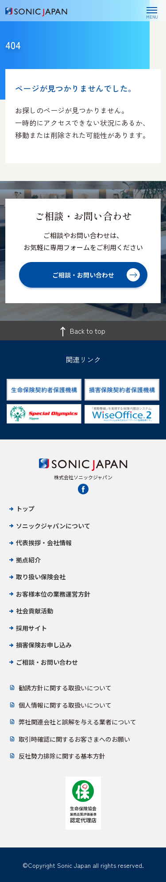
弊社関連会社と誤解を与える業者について (77, 721)
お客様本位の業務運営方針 (53, 593)
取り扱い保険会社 (41, 576)
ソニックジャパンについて (53, 525)
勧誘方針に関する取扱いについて (65, 687)
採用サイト (31, 628)
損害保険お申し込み (44, 644)
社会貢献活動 (34, 610)
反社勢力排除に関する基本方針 (62, 755)
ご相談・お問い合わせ (47, 662)
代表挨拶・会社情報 (44, 542)
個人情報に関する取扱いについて (65, 705)
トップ (25, 508)
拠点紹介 (28, 559)
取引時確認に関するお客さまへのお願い (74, 739)
